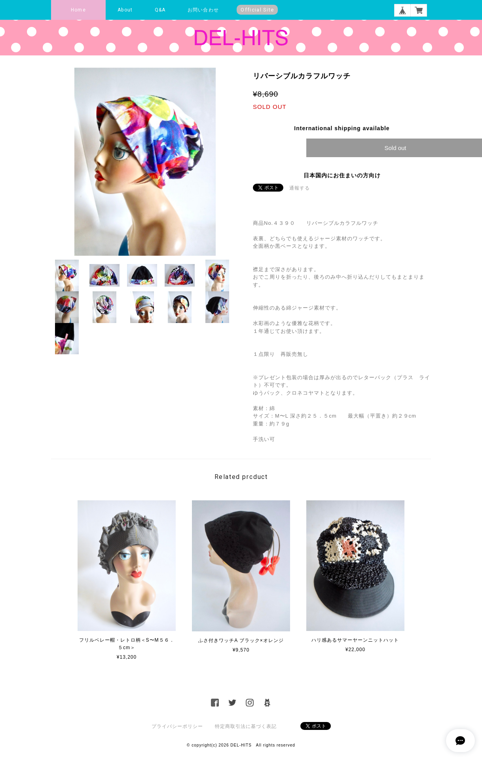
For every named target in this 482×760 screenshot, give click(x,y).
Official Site (257, 10)
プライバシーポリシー (177, 726)
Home (78, 10)
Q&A (160, 10)
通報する (299, 188)
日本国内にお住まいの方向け (342, 175)
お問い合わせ (203, 10)
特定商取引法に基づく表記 (246, 726)
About (125, 10)
